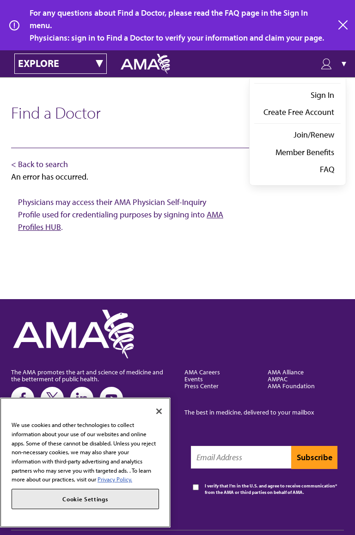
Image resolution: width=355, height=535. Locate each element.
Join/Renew (314, 134)
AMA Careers (202, 372)
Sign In (322, 95)
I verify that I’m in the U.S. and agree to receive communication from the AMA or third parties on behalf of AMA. (270, 489)
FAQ (327, 169)
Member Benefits (304, 152)
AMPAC (278, 379)
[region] (85, 462)
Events (193, 379)
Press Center (201, 386)
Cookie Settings (85, 499)
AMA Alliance (286, 372)
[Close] (159, 411)
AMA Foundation (291, 386)
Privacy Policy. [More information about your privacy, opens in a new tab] (115, 479)
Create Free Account (298, 112)
